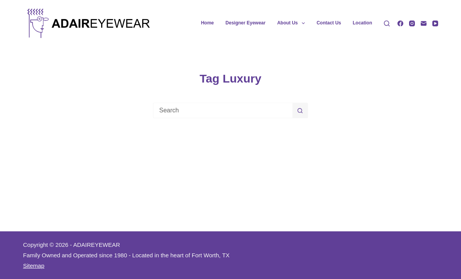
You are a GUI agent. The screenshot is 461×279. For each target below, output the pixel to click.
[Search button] (300, 110)
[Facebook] (400, 23)
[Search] (387, 23)
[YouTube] (435, 23)
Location (362, 23)
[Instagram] (412, 23)
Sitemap (34, 265)
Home (207, 23)
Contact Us (329, 23)
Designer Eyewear (245, 23)
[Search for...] (222, 110)
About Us (292, 23)
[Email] (424, 23)
